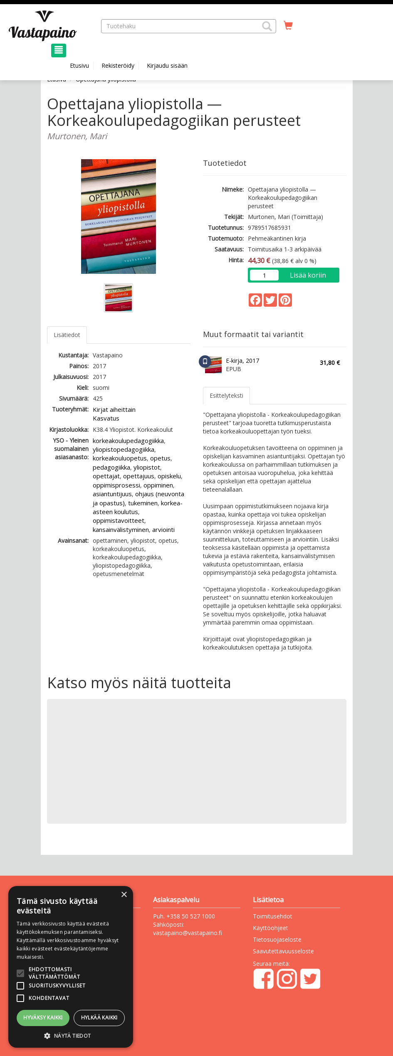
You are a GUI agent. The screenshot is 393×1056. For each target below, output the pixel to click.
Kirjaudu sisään (167, 65)
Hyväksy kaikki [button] (43, 1017)
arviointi (163, 529)
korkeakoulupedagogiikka (128, 440)
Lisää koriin (308, 275)
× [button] (124, 895)
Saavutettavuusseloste (283, 951)
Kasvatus (106, 418)
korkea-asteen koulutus (138, 507)
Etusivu (79, 65)
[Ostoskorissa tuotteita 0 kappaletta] (288, 26)
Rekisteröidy (117, 65)
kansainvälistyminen (121, 529)
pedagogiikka (111, 467)
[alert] (70, 967)
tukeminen (143, 503)
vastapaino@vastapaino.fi (187, 933)
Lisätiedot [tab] (67, 335)
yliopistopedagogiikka (123, 449)
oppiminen (158, 485)
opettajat (106, 476)
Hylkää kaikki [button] (99, 1017)
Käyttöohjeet (270, 928)
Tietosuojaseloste (277, 939)
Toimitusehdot (272, 916)
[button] (267, 26)
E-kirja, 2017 (242, 360)
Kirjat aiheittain (114, 409)
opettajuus (138, 476)
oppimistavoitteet (118, 520)
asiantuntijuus (112, 494)
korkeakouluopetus (120, 458)
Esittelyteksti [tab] (226, 395)
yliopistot (146, 467)
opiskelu (169, 476)
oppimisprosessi (116, 485)
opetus (160, 458)
